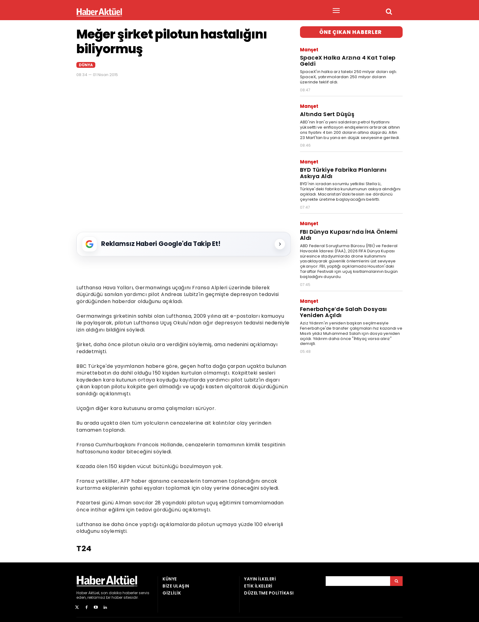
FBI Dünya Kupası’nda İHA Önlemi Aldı (346, 228)
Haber (81, 592)
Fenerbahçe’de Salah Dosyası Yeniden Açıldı (341, 304)
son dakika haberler (119, 592)
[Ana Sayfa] (99, 12)
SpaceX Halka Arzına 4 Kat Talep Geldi (346, 59)
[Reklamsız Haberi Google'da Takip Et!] (183, 244)
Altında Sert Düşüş (325, 111)
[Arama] (396, 581)
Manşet (309, 49)
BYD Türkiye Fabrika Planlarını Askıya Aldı (341, 168)
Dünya (85, 65)
